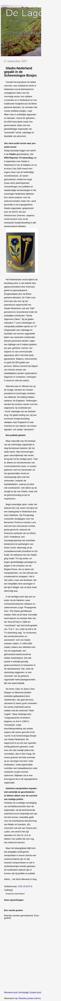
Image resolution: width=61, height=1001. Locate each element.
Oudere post (35, 992)
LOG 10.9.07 (24, 886)
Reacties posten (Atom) (30, 998)
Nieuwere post (11, 992)
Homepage (23, 992)
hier (18, 165)
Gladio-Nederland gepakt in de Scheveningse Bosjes (20, 71)
